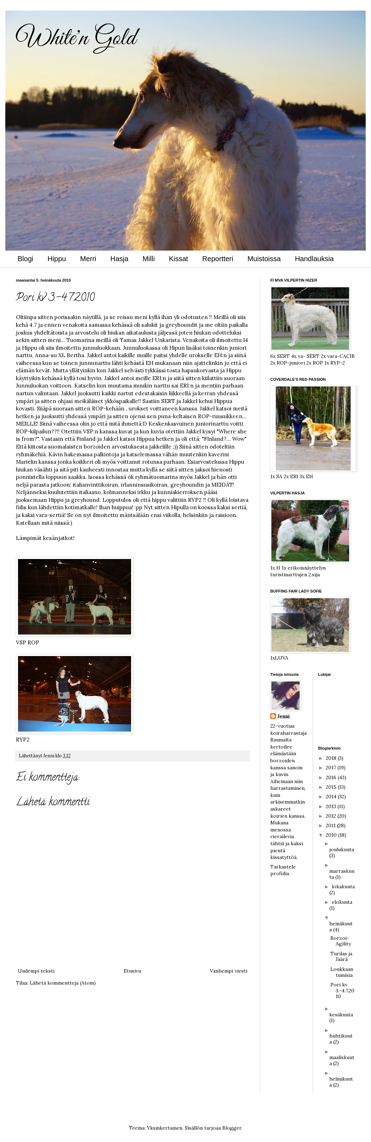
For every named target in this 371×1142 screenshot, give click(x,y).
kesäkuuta (341, 1014)
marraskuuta (341, 874)
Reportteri (217, 259)
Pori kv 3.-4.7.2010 (342, 990)
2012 (331, 816)
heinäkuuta (341, 926)
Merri (88, 259)
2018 (332, 758)
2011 (331, 825)
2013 (331, 806)
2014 (332, 796)
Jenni (283, 716)
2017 (331, 767)
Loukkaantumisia (341, 972)
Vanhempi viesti (228, 971)
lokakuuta (343, 886)
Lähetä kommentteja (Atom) (63, 983)
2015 (332, 787)
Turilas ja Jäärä (341, 956)
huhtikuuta (341, 1039)
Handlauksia (314, 259)
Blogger (231, 1128)
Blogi (25, 259)
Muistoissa (264, 259)
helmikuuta (341, 1082)
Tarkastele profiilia (283, 870)
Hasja (119, 259)
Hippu (56, 259)
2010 (332, 835)
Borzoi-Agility (340, 941)
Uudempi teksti (36, 971)
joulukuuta (341, 849)
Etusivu (132, 971)
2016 (332, 777)
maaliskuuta (341, 1060)
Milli (148, 259)
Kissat (178, 259)
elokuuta (342, 902)
